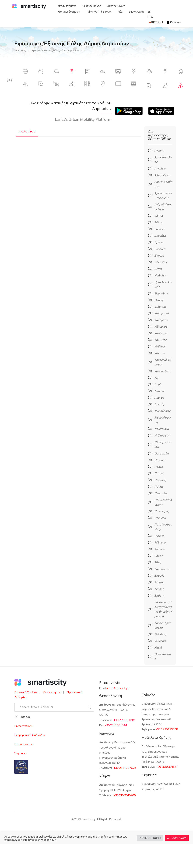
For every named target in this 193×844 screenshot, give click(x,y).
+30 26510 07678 (125, 767)
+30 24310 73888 (167, 729)
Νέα (120, 11)
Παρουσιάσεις (23, 744)
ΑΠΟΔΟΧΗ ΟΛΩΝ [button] (177, 837)
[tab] (27, 131)
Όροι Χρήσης (52, 692)
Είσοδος (24, 716)
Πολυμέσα (27, 131)
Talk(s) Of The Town (98, 11)
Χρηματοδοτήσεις (69, 11)
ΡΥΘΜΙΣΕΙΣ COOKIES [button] (150, 837)
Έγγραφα (20, 753)
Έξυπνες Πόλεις (92, 5)
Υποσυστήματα (67, 5)
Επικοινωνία (136, 11)
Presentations (23, 725)
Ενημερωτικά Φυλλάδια (29, 734)
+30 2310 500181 (124, 719)
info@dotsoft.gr (118, 688)
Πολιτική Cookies (25, 692)
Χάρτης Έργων (116, 5)
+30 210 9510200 (125, 795)
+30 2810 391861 (167, 766)
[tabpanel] (78, 176)
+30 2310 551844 (116, 725)
